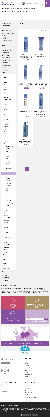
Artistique (6, 89)
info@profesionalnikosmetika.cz (31, 400)
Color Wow (6, 97)
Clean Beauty (8, 168)
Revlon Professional (8, 244)
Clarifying (7, 166)
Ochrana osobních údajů (29, 390)
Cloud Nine (6, 94)
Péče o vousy (5, 70)
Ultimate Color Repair (10, 203)
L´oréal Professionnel (8, 237)
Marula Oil (7, 149)
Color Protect (8, 171)
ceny (37, 30)
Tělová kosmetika (6, 62)
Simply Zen (6, 215)
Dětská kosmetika (6, 43)
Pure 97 (5, 210)
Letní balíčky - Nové (6, 30)
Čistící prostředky (6, 26)
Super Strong (8, 200)
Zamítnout (26, 415)
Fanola (5, 102)
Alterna (5, 85)
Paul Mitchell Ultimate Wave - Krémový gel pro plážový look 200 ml (41, 48)
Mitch (7, 151)
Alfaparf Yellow (7, 80)
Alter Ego (6, 82)
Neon (7, 188)
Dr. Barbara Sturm (7, 99)
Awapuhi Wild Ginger (9, 146)
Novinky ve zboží (5, 278)
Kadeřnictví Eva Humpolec (5, 371)
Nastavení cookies (28, 392)
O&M (5, 136)
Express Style (8, 176)
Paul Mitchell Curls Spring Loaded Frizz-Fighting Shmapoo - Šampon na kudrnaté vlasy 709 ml (41, 104)
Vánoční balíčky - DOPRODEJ (8, 33)
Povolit (34, 415)
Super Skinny (8, 198)
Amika (5, 87)
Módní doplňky (21, 8)
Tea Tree (7, 156)
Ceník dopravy (27, 387)
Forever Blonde (8, 183)
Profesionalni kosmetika (25, 349)
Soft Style (8, 193)
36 (47, 31)
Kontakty (26, 11)
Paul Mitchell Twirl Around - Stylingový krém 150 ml (25, 104)
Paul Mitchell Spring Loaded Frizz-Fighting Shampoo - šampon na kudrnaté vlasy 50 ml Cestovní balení (25, 48)
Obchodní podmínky (17, 11)
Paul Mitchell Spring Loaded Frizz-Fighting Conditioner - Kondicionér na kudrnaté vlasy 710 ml (25, 133)
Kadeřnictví (5, 77)
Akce (3, 8)
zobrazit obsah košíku (25, 3)
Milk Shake (6, 119)
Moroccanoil (6, 121)
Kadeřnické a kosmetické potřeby (7, 262)
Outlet (3, 271)
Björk (5, 92)
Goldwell (6, 232)
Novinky (7, 8)
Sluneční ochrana (6, 60)
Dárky (3, 28)
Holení (3, 67)
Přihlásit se (41, 4)
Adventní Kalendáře (6, 23)
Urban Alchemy (7, 217)
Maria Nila (6, 117)
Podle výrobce (5, 75)
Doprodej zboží (5, 280)
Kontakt (26, 394)
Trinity (5, 252)
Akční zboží (4, 275)
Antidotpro (6, 222)
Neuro (7, 158)
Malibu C (5, 114)
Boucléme (6, 225)
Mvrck (7, 153)
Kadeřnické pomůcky (6, 48)
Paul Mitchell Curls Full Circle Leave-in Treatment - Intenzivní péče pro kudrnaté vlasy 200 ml (41, 76)
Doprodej (13, 8)
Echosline (6, 227)
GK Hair (5, 230)
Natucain (6, 126)
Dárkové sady (34, 8)
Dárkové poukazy (6, 11)
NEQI (5, 129)
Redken (5, 242)
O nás (26, 385)
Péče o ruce (5, 259)
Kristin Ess (6, 112)
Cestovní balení (5, 35)
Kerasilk (5, 109)
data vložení (34, 30)
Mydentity (6, 124)
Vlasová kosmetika (6, 65)
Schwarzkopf (6, 247)
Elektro (4, 45)
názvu (31, 30)
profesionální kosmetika (9, 358)
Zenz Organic (6, 220)
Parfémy (28, 8)
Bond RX (7, 163)
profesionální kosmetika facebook (6, 363)
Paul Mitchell (6, 144)
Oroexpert (6, 141)
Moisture (7, 205)
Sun (6, 195)
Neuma (5, 131)
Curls (6, 173)
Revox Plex (6, 212)
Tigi (5, 249)
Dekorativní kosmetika (7, 40)
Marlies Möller (7, 240)
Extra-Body (8, 178)
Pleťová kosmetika (6, 58)
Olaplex (5, 139)
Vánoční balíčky (8, 208)
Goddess (5, 104)
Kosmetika (5, 254)
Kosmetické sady (5, 53)
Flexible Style (8, 180)
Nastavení (17, 415)
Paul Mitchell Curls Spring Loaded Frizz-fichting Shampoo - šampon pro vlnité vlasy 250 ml (25, 76)
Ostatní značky (6, 268)
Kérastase (6, 235)
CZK (36, 4)
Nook (5, 134)
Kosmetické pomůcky (6, 50)
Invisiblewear (8, 185)
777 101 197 (29, 401)
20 (45, 30)
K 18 (5, 107)
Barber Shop (5, 257)
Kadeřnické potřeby (28, 367)
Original (7, 190)
